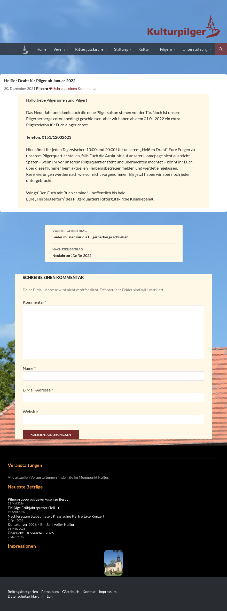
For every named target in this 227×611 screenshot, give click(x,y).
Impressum (108, 591)
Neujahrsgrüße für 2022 (113, 252)
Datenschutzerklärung (25, 596)
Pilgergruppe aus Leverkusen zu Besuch (39, 499)
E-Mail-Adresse (38, 389)
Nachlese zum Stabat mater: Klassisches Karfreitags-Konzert (56, 516)
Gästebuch (70, 591)
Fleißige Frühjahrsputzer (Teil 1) (33, 507)
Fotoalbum (50, 591)
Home (41, 49)
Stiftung (121, 49)
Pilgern (166, 49)
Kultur (143, 49)
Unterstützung (195, 49)
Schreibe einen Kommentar (75, 88)
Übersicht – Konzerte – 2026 (31, 533)
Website (30, 411)
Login (51, 596)
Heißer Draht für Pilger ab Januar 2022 (39, 80)
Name (29, 368)
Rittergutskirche (89, 49)
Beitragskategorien (23, 591)
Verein (59, 49)
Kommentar (34, 302)
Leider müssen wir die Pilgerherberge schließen (113, 233)
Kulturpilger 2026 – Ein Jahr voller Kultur (41, 524)
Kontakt (89, 591)
